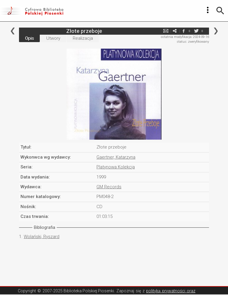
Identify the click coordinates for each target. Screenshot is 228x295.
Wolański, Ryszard (41, 236)
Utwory (53, 38)
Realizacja (83, 38)
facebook (183, 31)
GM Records (108, 186)
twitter (196, 31)
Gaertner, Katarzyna (115, 157)
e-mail (166, 31)
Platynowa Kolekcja (115, 167)
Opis (29, 38)
